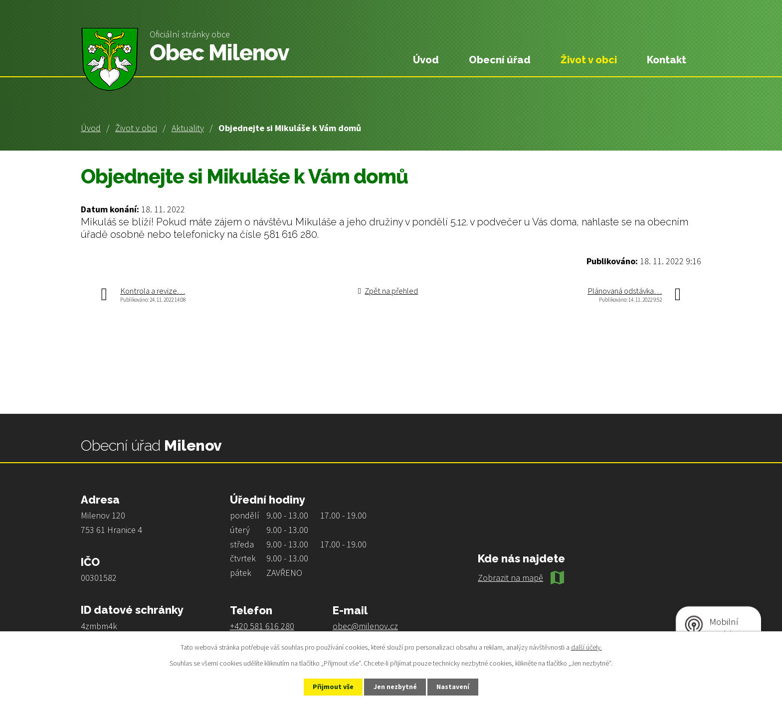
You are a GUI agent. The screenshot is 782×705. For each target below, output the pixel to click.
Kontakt (666, 60)
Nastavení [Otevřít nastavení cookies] (456, 686)
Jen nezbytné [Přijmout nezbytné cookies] (395, 686)
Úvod (91, 128)
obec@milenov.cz (365, 626)
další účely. (586, 646)
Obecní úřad (500, 60)
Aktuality (188, 128)
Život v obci (136, 128)
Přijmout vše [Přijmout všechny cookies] (330, 686)
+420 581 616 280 (262, 626)
